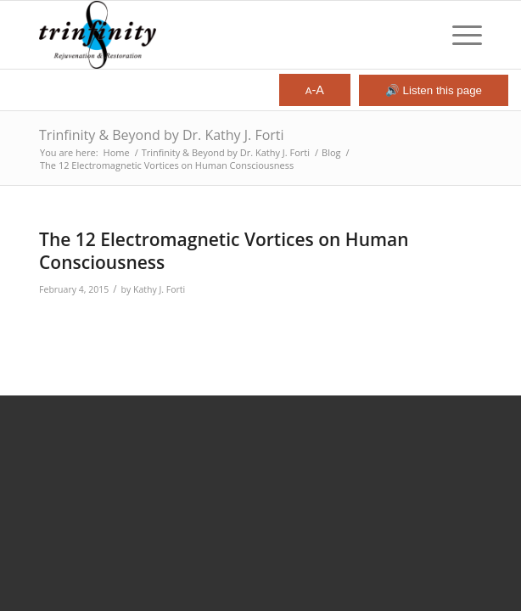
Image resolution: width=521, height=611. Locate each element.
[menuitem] (458, 35)
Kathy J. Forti (159, 289)
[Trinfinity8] (216, 35)
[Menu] (458, 35)
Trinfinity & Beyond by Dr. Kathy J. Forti (161, 135)
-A (314, 90)
